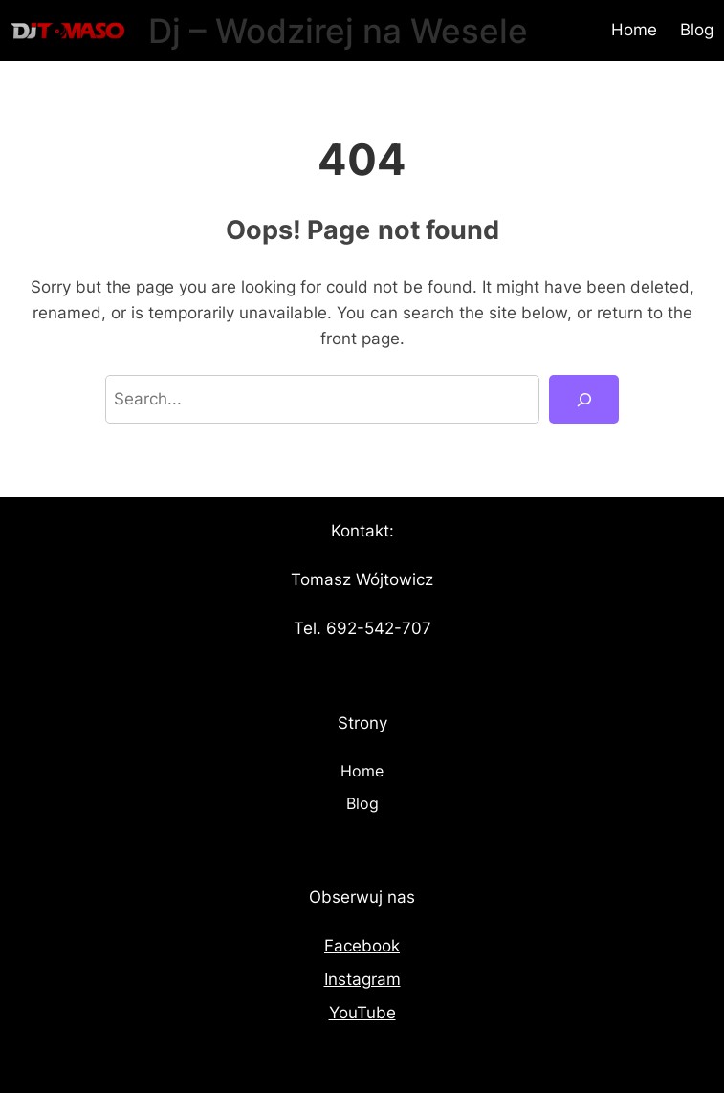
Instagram (362, 979)
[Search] (584, 399)
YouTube (362, 1012)
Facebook (362, 945)
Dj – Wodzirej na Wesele (338, 31)
